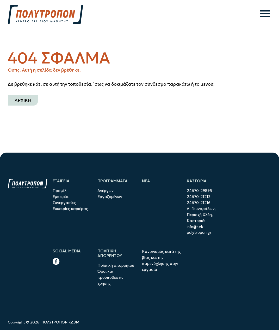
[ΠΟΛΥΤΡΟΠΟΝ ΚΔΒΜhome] (45, 14)
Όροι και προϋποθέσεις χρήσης (110, 277)
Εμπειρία (61, 196)
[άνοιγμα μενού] (265, 14)
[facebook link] (56, 262)
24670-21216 (198, 202)
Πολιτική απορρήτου (115, 265)
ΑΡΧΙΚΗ (23, 100)
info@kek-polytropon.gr (199, 229)
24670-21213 (198, 196)
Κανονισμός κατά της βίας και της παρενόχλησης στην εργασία (161, 260)
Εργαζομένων (109, 196)
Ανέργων (105, 190)
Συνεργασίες (64, 202)
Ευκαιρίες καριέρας (70, 208)
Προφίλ (59, 190)
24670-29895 (199, 190)
